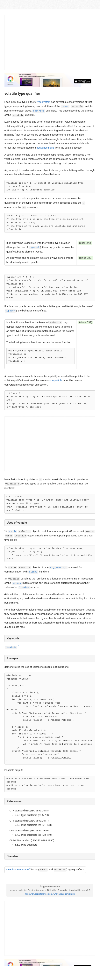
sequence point (45, 147)
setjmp (17, 583)
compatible (55, 380)
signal (33, 572)
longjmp (24, 587)
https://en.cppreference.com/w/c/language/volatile (50, 894)
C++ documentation (17, 869)
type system (43, 101)
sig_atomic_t (58, 567)
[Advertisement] (50, 42)
